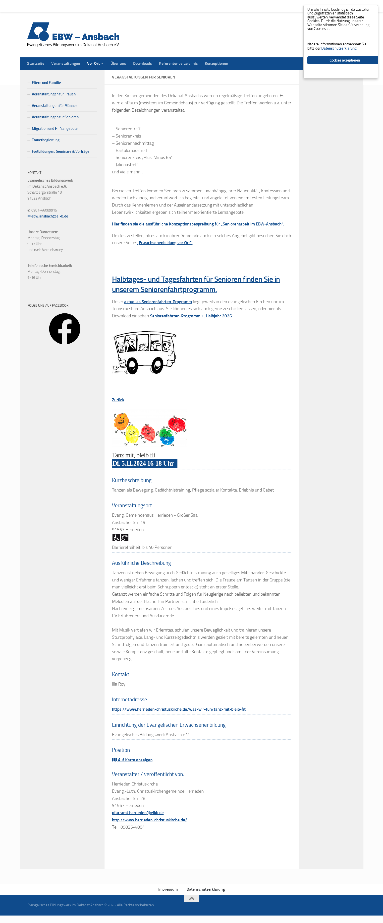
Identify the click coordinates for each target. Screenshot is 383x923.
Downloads (138, 6)
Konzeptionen (212, 6)
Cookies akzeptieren (344, 64)
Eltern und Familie (46, 82)
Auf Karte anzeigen (133, 767)
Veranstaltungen (62, 6)
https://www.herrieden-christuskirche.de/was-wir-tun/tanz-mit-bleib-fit (183, 717)
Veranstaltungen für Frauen (54, 94)
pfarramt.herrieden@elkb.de (139, 820)
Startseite (32, 6)
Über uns (114, 6)
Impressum (168, 897)
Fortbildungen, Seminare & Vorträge (60, 151)
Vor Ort (89, 6)
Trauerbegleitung (45, 140)
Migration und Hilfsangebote (55, 128)
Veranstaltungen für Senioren (55, 117)
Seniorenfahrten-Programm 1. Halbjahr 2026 (193, 323)
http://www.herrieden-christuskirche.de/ (152, 827)
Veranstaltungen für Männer (54, 105)
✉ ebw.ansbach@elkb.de (47, 216)
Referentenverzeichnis (174, 6)
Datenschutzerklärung (206, 897)
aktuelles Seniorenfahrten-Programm (160, 309)
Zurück (118, 407)
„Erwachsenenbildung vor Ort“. (167, 250)
